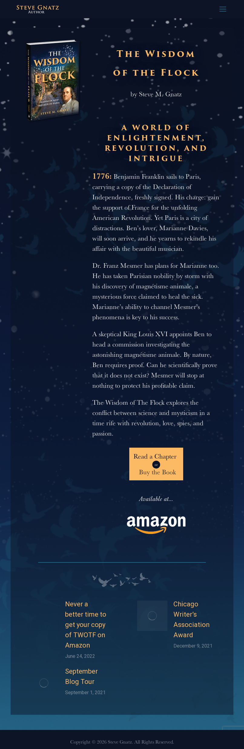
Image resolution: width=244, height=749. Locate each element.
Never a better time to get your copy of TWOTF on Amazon (85, 624)
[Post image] (44, 616)
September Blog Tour (81, 676)
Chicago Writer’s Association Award (191, 619)
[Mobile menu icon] (223, 9)
